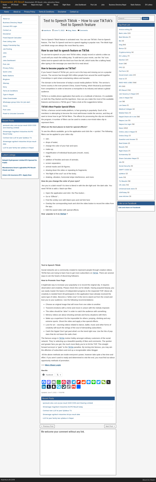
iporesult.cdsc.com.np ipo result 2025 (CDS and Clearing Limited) (68, 403)
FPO (120, 67)
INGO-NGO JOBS (125, 83)
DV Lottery (148, 5)
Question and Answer (127, 139)
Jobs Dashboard (80, 5)
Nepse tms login (36, 5)
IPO (48, 5)
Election (122, 60)
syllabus (122, 174)
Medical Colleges (125, 109)
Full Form (122, 71)
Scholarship (123, 154)
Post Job (94, 5)
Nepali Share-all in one (127, 117)
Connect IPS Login (10, 26)
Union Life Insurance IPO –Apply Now (16, 175)
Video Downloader (10, 98)
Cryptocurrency (125, 52)
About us (16, 12)
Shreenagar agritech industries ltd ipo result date (61, 414)
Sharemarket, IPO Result (12, 1)
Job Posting (7, 49)
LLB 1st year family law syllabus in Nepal (58, 418)
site (120, 162)
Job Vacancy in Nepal (127, 94)
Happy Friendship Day (11, 45)
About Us (146, 480)
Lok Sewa (122, 105)
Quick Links (7, 8)
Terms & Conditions (46, 12)
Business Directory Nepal (117, 5)
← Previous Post (47, 426)
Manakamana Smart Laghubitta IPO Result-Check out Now (19, 169)
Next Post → (110, 426)
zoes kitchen (124, 196)
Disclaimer (62, 12)
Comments (83, 30)
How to (121, 79)
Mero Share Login (53, 365)
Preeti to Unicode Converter (13, 113)
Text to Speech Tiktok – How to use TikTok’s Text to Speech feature (77, 22)
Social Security (124, 166)
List (120, 101)
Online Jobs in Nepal (127, 132)
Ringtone (6, 79)
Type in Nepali (8, 94)
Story (5, 87)
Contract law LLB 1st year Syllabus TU (57, 411)
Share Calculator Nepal (127, 158)
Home (5, 5)
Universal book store (127, 189)
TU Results (123, 181)
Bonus (56, 5)
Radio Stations (136, 5)
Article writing (124, 29)
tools (121, 177)
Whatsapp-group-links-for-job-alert (16, 102)
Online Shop (123, 136)
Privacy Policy (29, 12)
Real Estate (123, 143)
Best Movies (123, 37)
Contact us (74, 12)
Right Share (66, 5)
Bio (120, 41)
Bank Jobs (123, 33)
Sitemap (6, 83)
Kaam (153, 480)
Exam (121, 64)
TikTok (63, 214)
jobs (4, 57)
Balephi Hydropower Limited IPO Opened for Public (19, 161)
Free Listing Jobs (9, 41)
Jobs (102, 5)
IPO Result (14, 5)
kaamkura (47, 30)
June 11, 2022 (59, 30)
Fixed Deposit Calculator (12, 38)
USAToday (123, 192)
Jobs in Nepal (124, 98)
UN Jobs (122, 185)
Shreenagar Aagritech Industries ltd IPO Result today (63, 407)
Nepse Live (123, 120)
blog (69, 30)
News (25, 5)
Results (122, 147)
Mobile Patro (124, 113)
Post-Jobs (7, 110)
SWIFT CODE (124, 170)
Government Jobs (125, 75)
